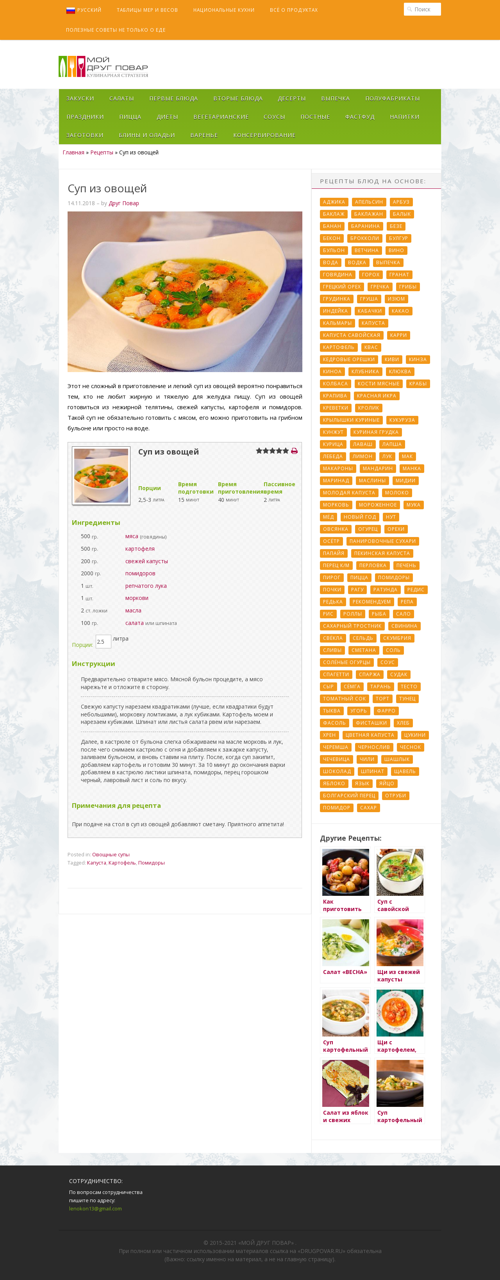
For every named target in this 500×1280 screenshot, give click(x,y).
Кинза (418, 359)
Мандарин (378, 468)
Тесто (409, 686)
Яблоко (334, 783)
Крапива (335, 395)
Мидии (406, 480)
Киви (392, 359)
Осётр (331, 541)
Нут (391, 517)
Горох (371, 274)
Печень (406, 565)
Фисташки (371, 723)
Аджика (334, 202)
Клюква (400, 371)
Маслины (372, 480)
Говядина (337, 274)
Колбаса (335, 383)
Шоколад (337, 771)
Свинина (404, 626)
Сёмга (352, 686)
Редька (333, 601)
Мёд (328, 517)
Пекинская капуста (382, 553)
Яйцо (387, 783)
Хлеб (403, 723)
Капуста (96, 862)
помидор (336, 807)
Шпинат (372, 771)
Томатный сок (344, 698)
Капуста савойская (351, 335)
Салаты (121, 98)
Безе (396, 226)
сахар (368, 807)
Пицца (130, 116)
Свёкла (333, 638)
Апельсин (369, 202)
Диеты (167, 116)
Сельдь (363, 638)
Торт (382, 698)
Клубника (365, 371)
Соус (387, 662)
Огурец (368, 529)
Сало (403, 613)
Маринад (336, 480)
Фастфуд (360, 116)
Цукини (415, 735)
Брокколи (364, 238)
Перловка (373, 565)
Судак (398, 674)
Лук (387, 456)
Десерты (292, 98)
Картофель (122, 862)
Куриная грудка (376, 432)
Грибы (408, 286)
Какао (400, 311)
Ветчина (367, 250)
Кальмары (337, 323)
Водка (357, 262)
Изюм (396, 298)
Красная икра (376, 395)
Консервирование (264, 135)
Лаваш (363, 444)
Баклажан (368, 214)
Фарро (386, 710)
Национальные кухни (224, 10)
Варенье (204, 135)
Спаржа (369, 674)
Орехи (396, 529)
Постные (315, 116)
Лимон (363, 456)
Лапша (392, 444)
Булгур (398, 238)
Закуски (80, 98)
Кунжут (333, 432)
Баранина (365, 226)
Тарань (380, 686)
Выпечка (335, 98)
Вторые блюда (238, 98)
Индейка (335, 311)
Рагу (357, 589)
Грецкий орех (342, 286)
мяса (131, 536)
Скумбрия (397, 638)
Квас (371, 347)
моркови (136, 598)
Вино (396, 250)
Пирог (332, 577)
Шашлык (397, 759)
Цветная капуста (370, 735)
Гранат (399, 274)
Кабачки (370, 311)
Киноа (332, 371)
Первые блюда (173, 98)
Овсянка (335, 529)
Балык (402, 214)
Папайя (334, 553)
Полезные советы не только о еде (116, 30)
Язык (362, 783)
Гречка (380, 286)
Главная (73, 152)
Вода (330, 262)
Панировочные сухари (383, 541)
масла (133, 610)
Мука (414, 504)
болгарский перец (349, 795)
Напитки (405, 116)
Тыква (332, 710)
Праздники (85, 116)
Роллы (352, 613)
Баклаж (334, 214)
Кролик (368, 408)
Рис (328, 613)
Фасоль (334, 723)
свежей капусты (146, 561)
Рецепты (101, 152)
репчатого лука (146, 585)
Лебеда (333, 456)
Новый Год (360, 517)
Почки (332, 589)
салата (134, 623)
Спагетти (336, 674)
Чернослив (374, 747)
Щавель (405, 771)
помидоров (140, 573)
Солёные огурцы (347, 662)
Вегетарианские (221, 116)
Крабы (418, 383)
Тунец (407, 698)
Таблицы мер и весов (147, 10)
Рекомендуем (372, 601)
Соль (393, 650)
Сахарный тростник (352, 626)
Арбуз (401, 202)
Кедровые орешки (349, 359)
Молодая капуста (349, 492)
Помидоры (151, 862)
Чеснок (410, 747)
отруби (395, 795)
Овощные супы (111, 854)
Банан (332, 226)
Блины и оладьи (147, 135)
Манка (412, 468)
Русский (84, 10)
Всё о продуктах (294, 10)
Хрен (329, 735)
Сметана (364, 650)
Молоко (397, 492)
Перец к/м (336, 565)
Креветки (335, 408)
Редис (416, 589)
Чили (367, 759)
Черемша (335, 747)
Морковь (336, 504)
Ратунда (385, 589)
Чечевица (336, 759)
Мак (407, 456)
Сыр (328, 686)
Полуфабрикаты (392, 98)
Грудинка (336, 298)
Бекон (332, 238)
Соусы (274, 116)
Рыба (379, 613)
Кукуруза (402, 420)
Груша (369, 298)
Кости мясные (379, 383)
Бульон (334, 250)
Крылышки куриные (351, 420)
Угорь (358, 710)
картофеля (140, 548)
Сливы (332, 650)
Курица (333, 444)
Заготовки (85, 135)
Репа (407, 601)
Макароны (338, 468)
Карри (398, 335)
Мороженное (378, 504)
